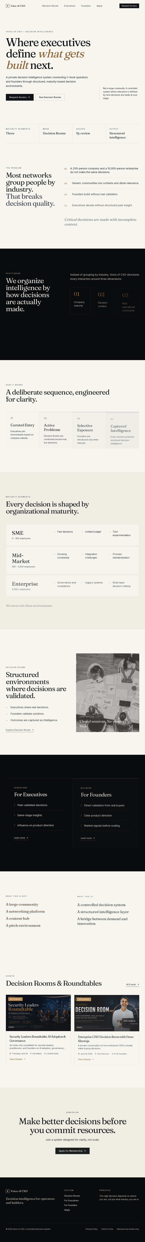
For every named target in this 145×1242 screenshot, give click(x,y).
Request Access (129, 6)
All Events (132, 986)
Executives (69, 6)
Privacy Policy (92, 1229)
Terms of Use (107, 1229)
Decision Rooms (50, 6)
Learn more (21, 839)
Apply (100, 6)
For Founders (70, 1205)
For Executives (71, 1200)
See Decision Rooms (50, 97)
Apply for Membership (72, 1152)
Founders (86, 6)
